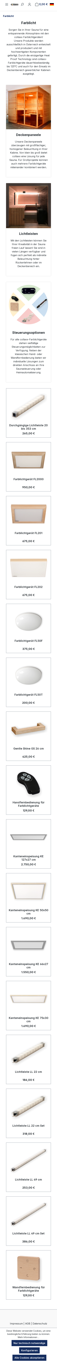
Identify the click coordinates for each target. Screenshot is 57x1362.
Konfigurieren (29, 1350)
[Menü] (6, 4)
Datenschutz (40, 1323)
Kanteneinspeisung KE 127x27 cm (28, 858)
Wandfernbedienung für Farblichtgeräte (28, 1289)
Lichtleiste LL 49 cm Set (28, 1233)
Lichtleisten (28, 234)
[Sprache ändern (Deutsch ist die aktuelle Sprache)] (52, 4)
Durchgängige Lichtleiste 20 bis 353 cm (28, 427)
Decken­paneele (28, 135)
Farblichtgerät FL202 (28, 587)
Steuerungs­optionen (28, 333)
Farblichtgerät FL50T (28, 694)
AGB (27, 1323)
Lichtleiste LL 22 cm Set (28, 1125)
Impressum (16, 1323)
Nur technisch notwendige (29, 1343)
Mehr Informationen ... (28, 1337)
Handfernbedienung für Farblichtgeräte (29, 804)
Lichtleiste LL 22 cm (28, 1071)
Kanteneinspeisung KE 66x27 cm (28, 965)
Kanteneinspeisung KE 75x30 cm (28, 1019)
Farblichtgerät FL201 (28, 533)
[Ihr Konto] (29, 4)
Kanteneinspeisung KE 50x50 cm (28, 912)
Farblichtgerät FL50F (29, 640)
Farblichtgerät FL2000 (29, 479)
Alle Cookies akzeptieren (29, 1357)
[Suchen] (22, 4)
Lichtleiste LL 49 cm (28, 1179)
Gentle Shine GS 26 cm (28, 748)
